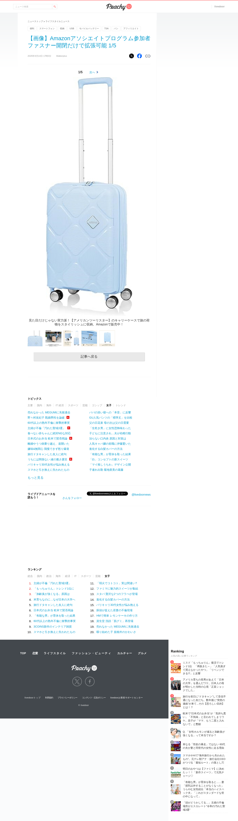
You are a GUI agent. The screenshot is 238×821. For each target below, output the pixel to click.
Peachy (119, 7)
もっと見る (36, 477)
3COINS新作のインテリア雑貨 (53, 626)
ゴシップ (97, 405)
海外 (48, 405)
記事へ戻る (89, 356)
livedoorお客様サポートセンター (126, 697)
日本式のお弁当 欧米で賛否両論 (47, 438)
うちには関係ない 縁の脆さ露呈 (47, 459)
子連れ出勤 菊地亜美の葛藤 (106, 469)
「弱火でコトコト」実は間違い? (116, 583)
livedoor (220, 6)
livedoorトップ (33, 697)
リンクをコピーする (148, 56)
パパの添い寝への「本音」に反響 (110, 412)
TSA (106, 28)
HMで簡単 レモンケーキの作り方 (117, 615)
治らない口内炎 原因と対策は (107, 438)
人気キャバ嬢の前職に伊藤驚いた (110, 443)
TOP (23, 653)
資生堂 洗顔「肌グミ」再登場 (114, 621)
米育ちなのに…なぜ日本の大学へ (54, 599)
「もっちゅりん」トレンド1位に (54, 588)
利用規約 (49, 697)
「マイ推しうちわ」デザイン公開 (110, 464)
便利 (32, 28)
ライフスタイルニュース (57, 21)
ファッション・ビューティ (91, 653)
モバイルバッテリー (89, 28)
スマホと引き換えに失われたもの (48, 469)
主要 (30, 405)
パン (116, 28)
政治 (48, 576)
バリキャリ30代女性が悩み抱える (49, 464)
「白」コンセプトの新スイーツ (108, 459)
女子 (108, 405)
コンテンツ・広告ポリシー (94, 697)
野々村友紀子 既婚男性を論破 (46, 417)
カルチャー (124, 653)
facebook (90, 681)
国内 (39, 405)
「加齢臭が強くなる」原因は (52, 593)
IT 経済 (60, 405)
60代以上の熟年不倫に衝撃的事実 (49, 422)
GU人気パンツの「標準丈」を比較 (110, 417)
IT (75, 576)
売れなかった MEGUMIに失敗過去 (49, 412)
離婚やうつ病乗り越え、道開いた (48, 443)
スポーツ (73, 405)
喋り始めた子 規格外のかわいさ (116, 632)
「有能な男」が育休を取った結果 (110, 454)
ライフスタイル (55, 653)
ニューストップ (35, 21)
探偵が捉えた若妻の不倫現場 (114, 610)
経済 (67, 576)
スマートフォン (47, 28)
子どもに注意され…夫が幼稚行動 (110, 433)
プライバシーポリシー (67, 697)
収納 (62, 28)
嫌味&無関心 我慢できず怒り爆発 (48, 448)
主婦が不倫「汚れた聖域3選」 (46, 428)
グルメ (142, 653)
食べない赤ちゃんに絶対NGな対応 (49, 433)
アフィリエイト (131, 28)
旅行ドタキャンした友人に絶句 (47, 454)
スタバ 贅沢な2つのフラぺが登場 (117, 593)
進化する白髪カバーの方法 (106, 448)
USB (72, 28)
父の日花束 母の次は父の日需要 (109, 422)
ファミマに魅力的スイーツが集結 (117, 588)
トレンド (121, 405)
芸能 (85, 405)
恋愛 (35, 653)
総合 (30, 576)
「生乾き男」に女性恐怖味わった (110, 428)
